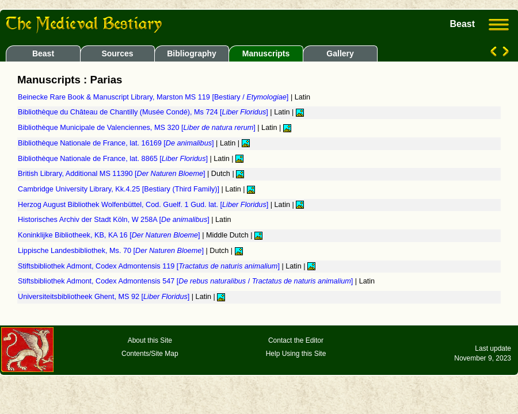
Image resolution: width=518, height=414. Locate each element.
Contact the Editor (295, 340)
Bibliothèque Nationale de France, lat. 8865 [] (114, 159)
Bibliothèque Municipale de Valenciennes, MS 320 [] (137, 128)
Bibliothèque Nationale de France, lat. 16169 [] (117, 143)
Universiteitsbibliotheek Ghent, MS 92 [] (105, 297)
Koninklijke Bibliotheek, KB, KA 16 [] (110, 235)
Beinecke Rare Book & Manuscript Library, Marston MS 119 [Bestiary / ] (154, 97)
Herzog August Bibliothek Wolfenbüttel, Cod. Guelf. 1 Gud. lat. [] (144, 205)
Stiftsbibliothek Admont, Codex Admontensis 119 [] (149, 266)
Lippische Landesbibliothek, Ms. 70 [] (111, 251)
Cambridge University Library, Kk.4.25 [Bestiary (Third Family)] (120, 189)
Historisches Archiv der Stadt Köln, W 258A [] (114, 220)
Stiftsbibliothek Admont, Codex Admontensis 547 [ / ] (186, 281)
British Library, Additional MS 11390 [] (112, 174)
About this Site (150, 340)
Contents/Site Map (149, 354)
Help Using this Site (296, 354)
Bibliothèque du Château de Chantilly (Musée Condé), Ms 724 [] (144, 112)
